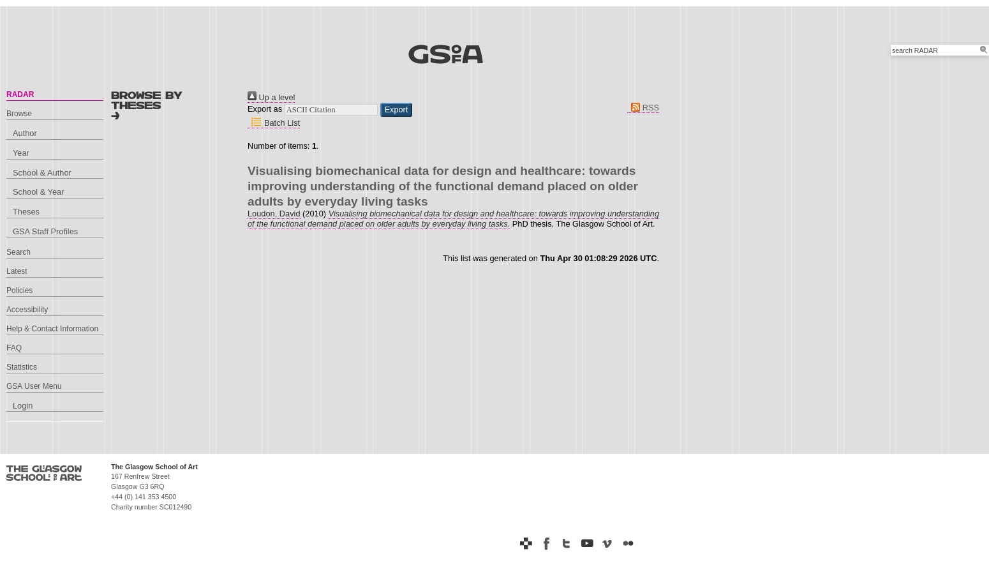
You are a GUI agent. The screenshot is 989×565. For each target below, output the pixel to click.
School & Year (38, 192)
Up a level (271, 97)
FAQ (14, 347)
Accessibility (27, 309)
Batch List (274, 123)
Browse (19, 113)
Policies (19, 290)
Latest (16, 271)
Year (21, 153)
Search (18, 252)
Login (23, 406)
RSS (643, 107)
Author (25, 133)
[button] (396, 110)
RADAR (20, 94)
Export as (265, 109)
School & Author (42, 172)
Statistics (21, 367)
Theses (26, 211)
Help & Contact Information (52, 328)
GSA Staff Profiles (45, 231)
